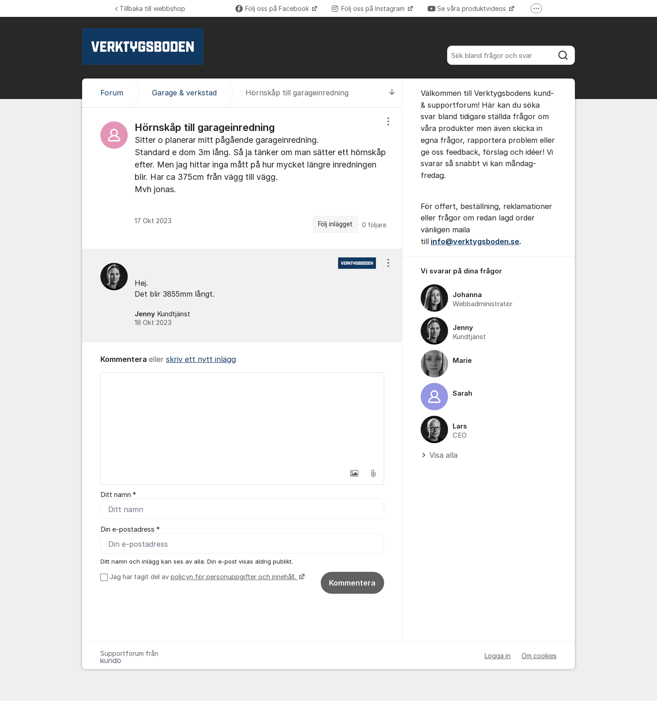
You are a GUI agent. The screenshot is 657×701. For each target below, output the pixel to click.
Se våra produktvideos (468, 8)
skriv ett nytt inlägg (201, 359)
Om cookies (539, 655)
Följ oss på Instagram (369, 8)
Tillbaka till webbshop (150, 8)
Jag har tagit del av (206, 577)
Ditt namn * (118, 495)
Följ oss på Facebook (273, 8)
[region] (242, 178)
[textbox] (242, 418)
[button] (354, 473)
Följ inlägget (335, 224)
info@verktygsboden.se (475, 241)
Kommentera (352, 582)
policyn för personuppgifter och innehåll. (234, 577)
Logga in (498, 655)
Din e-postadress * (130, 529)
